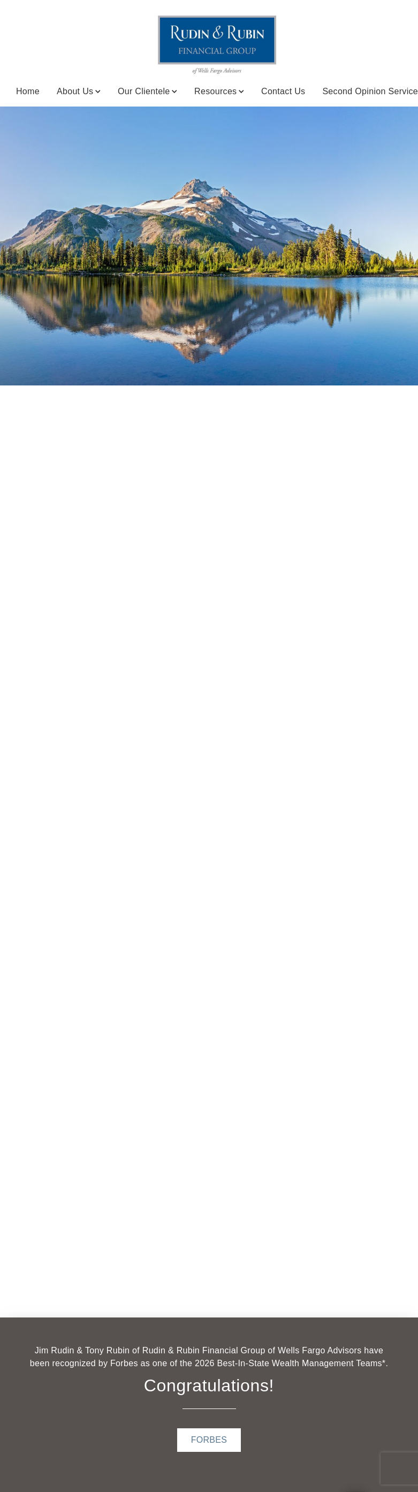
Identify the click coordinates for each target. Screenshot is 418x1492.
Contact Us (283, 91)
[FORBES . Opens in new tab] (209, 1440)
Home (28, 91)
